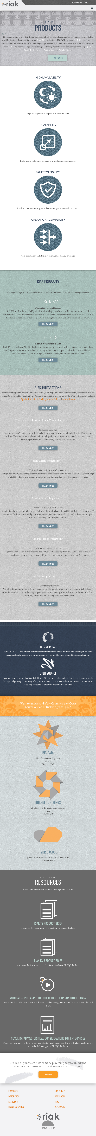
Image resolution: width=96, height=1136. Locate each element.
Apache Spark (27, 399)
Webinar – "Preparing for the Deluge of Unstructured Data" (48, 998)
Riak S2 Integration (43, 576)
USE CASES (58, 58)
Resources (13, 1101)
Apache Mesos (65, 49)
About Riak (59, 1091)
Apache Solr (49, 49)
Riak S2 (11, 46)
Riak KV (40, 40)
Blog (56, 1101)
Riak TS (77, 40)
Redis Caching (36, 49)
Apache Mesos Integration (47, 538)
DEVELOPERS (59, 1106)
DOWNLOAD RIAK (77, 3)
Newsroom (59, 1096)
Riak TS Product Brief (48, 923)
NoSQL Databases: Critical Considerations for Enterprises (48, 1038)
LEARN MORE (48, 324)
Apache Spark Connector (47, 420)
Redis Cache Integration (46, 460)
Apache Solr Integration (46, 498)
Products (13, 1091)
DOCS (86, 3)
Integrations (14, 1096)
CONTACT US (48, 1074)
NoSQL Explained (16, 1106)
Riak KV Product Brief (48, 960)
